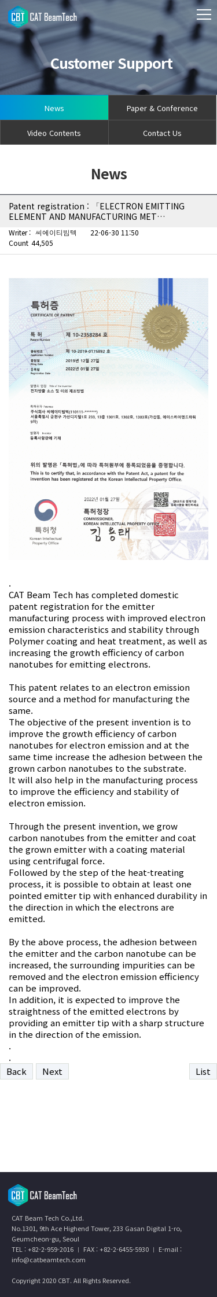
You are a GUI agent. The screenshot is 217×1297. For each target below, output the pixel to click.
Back (16, 1071)
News (54, 107)
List (203, 1071)
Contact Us (162, 132)
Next (52, 1071)
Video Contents (54, 132)
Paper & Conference (162, 107)
